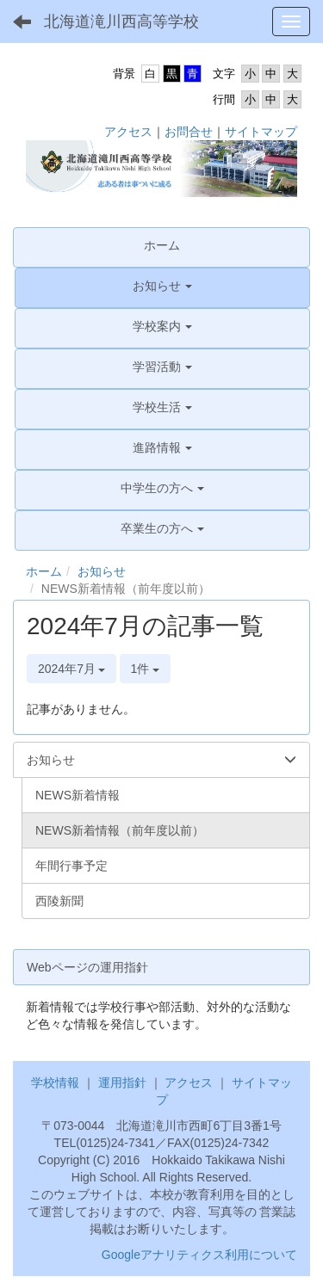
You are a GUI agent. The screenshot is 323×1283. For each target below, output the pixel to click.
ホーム (44, 571)
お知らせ (102, 571)
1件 (145, 668)
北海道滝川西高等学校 (121, 21)
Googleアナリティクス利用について (199, 1254)
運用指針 (122, 1082)
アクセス (128, 132)
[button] (162, 285)
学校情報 (55, 1082)
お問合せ (189, 132)
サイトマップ (261, 132)
